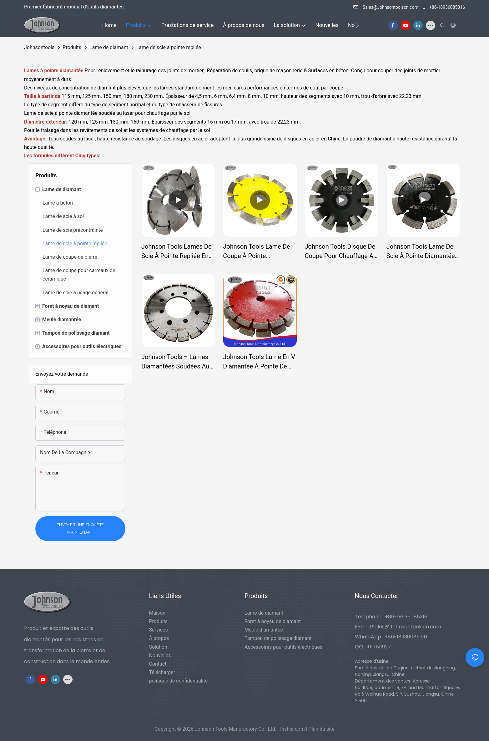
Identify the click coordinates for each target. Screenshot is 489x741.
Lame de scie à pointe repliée (168, 47)
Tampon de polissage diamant (278, 638)
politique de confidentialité (178, 681)
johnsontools (39, 47)
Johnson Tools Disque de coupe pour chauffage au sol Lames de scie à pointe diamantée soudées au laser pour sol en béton (341, 252)
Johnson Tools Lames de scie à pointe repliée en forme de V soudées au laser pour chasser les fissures (176, 252)
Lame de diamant (108, 47)
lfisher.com (293, 729)
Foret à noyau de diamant (273, 621)
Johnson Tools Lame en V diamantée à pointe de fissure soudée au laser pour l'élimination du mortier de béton (259, 362)
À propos (159, 638)
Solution (158, 647)
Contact (157, 664)
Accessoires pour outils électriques (283, 647)
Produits (72, 47)
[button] (357, 25)
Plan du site (322, 729)
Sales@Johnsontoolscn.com (386, 7)
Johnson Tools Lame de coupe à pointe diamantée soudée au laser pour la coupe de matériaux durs (256, 252)
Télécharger (162, 672)
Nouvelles (160, 655)
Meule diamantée (264, 630)
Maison (157, 613)
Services (158, 630)
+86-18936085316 (443, 7)
